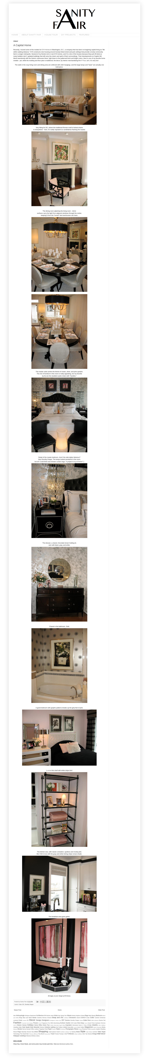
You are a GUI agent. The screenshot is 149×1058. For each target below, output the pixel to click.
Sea (33, 1031)
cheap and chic (57, 1017)
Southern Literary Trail (65, 1031)
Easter (81, 1020)
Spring (73, 1031)
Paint (46, 1029)
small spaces (52, 1031)
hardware (97, 1023)
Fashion (17, 1022)
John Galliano (101, 1025)
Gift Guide (74, 1023)
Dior (60, 1020)
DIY (63, 1020)
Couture (24, 1020)
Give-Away (80, 1023)
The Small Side (24, 1034)
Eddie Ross (87, 1020)
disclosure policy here (66, 1044)
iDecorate (56, 1025)
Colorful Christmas (100, 1017)
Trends (57, 1034)
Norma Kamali (26, 1029)
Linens (65, 1027)
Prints (89, 1029)
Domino (67, 1020)
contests (15, 1020)
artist (52, 1015)
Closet (78, 1017)
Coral (20, 1020)
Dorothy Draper (29, 1004)
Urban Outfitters (78, 1034)
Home (60, 1010)
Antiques (27, 1015)
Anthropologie (20, 1015)
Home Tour (46, 1025)
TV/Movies (70, 1034)
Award (83, 1015)
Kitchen (42, 1027)
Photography (69, 1029)
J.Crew (89, 1025)
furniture (62, 1023)
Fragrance (44, 1023)
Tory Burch (41, 1034)
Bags (86, 1015)
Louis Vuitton (80, 1027)
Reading (103, 1029)
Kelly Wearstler (35, 1027)
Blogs (20, 1017)
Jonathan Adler (17, 1027)
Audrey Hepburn (76, 1015)
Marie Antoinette (97, 1027)
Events (101, 1020)
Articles (48, 1015)
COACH (83, 1017)
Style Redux (89, 1031)
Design (38, 1020)
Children (66, 1017)
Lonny (75, 1027)
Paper (50, 1029)
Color (20, 1004)
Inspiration (68, 1025)
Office (32, 1029)
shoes (36, 1032)
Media (103, 1027)
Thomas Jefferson (33, 1034)
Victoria (90, 1034)
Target (103, 1032)
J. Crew (84, 1025)
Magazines (89, 1027)
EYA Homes (46, 50)
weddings (23, 1036)
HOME (15, 35)
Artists (56, 1015)
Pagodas (41, 1029)
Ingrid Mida (62, 1025)
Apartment (33, 1015)
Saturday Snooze (26, 1031)
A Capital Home (22, 45)
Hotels (51, 1025)
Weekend (29, 1036)
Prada (80, 1029)
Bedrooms (99, 1015)
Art (45, 1015)
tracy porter (47, 1034)
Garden (68, 1023)
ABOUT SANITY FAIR (31, 35)
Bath (90, 1015)
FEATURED (84, 35)
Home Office (38, 1025)
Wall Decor (101, 1034)
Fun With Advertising (54, 1023)
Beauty (94, 1015)
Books (34, 1017)
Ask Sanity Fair (62, 1015)
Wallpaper (16, 1036)
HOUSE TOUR (51, 35)
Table (99, 1032)
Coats (88, 1017)
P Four (83, 60)
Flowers (35, 1023)
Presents (84, 1029)
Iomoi (80, 1025)
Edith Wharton (94, 1020)
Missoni (15, 1029)
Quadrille (93, 1029)
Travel (52, 1034)
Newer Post (17, 1010)
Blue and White (27, 1017)
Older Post (101, 1010)
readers (98, 1029)
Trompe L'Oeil (63, 1034)
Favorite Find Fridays (27, 1023)
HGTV (15, 1025)
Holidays (30, 1025)
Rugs (19, 1032)
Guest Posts (91, 1023)
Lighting (53, 1027)
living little (70, 1027)
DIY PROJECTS (68, 35)
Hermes (103, 1023)
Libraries (47, 1027)
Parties (54, 1029)
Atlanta (69, 1015)
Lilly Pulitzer (59, 1027)
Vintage (94, 1034)
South (58, 1031)
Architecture (40, 1015)
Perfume (63, 1029)
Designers (45, 1020)
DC (23, 1004)
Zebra (37, 1036)
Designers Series (54, 1020)
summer (95, 1031)
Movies (20, 1029)
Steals (78, 1032)
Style (82, 1031)
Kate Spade (26, 1027)
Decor (32, 1020)
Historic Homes (22, 1025)
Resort (15, 1031)
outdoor (37, 1029)
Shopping (43, 1031)
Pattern (58, 1029)
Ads (14, 1015)
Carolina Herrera (42, 1017)
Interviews (75, 1025)
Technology (16, 1034)
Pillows (76, 1029)
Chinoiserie (72, 1017)
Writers (34, 1036)
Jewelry (95, 1025)
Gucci (86, 1023)
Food (40, 1023)
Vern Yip (85, 1034)
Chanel (49, 1017)
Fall (104, 1020)
